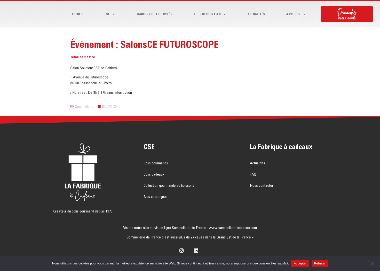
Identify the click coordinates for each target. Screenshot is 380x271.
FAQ (253, 174)
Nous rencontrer (209, 14)
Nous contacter (261, 185)
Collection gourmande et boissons (169, 185)
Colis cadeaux (154, 174)
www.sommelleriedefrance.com (233, 227)
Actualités (256, 14)
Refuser (319, 263)
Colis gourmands (156, 163)
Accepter (300, 263)
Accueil (77, 14)
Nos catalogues (155, 196)
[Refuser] (372, 263)
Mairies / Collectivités (154, 14)
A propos (296, 14)
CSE (109, 14)
